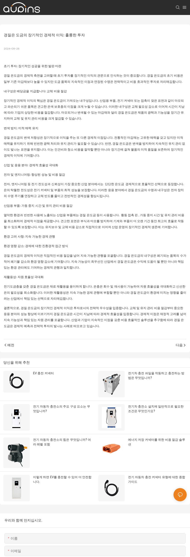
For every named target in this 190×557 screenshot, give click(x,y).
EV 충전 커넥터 (43, 373)
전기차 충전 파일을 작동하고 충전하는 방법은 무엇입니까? (156, 375)
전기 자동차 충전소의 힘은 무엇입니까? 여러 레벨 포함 (62, 442)
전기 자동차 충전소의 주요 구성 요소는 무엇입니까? (61, 409)
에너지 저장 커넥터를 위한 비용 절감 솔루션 (156, 442)
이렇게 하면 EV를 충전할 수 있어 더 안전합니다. (62, 479)
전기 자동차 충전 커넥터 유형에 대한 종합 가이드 (156, 479)
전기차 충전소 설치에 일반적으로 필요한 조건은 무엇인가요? (156, 409)
